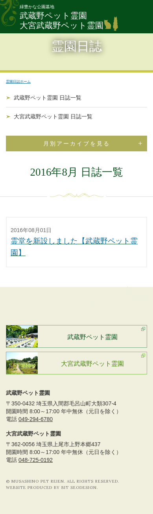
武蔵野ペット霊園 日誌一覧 (47, 97)
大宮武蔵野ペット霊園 (92, 363)
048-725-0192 (35, 460)
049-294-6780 (35, 419)
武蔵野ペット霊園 (92, 337)
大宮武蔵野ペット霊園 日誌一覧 (53, 116)
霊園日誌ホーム (18, 82)
